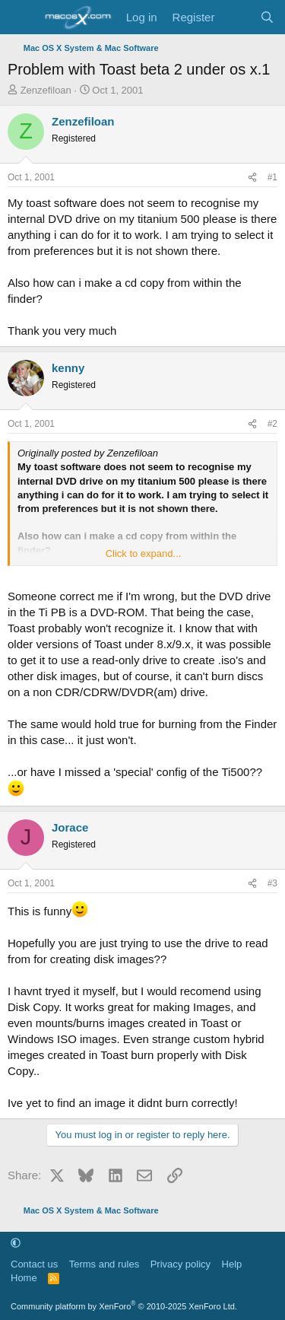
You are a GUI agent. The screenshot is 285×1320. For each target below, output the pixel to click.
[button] (16, 1243)
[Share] (252, 177)
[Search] (267, 17)
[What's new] (237, 17)
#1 (272, 177)
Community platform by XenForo (124, 1306)
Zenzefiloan (46, 90)
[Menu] (21, 17)
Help (232, 1264)
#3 (272, 883)
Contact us (34, 1264)
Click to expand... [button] (144, 553)
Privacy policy (180, 1264)
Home (24, 1277)
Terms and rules (104, 1264)
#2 (272, 423)
